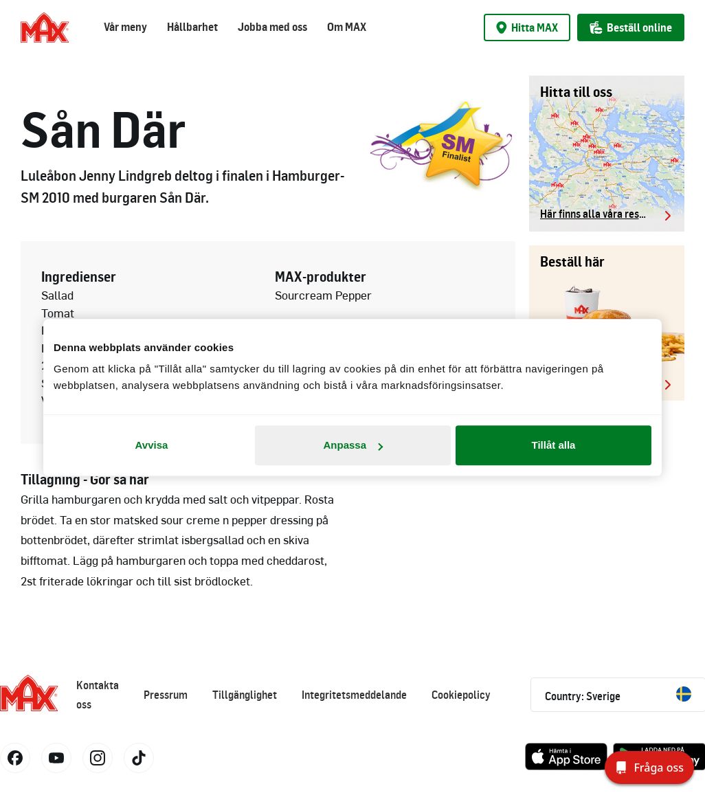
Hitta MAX (527, 27)
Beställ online (631, 27)
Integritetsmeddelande (354, 695)
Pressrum (166, 695)
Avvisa (151, 445)
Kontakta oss (97, 694)
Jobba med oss (272, 27)
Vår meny (125, 27)
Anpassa (353, 445)
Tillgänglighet (244, 695)
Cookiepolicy (461, 695)
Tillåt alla (554, 445)
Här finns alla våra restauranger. (607, 214)
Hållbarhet (192, 27)
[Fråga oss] (649, 767)
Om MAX (346, 27)
